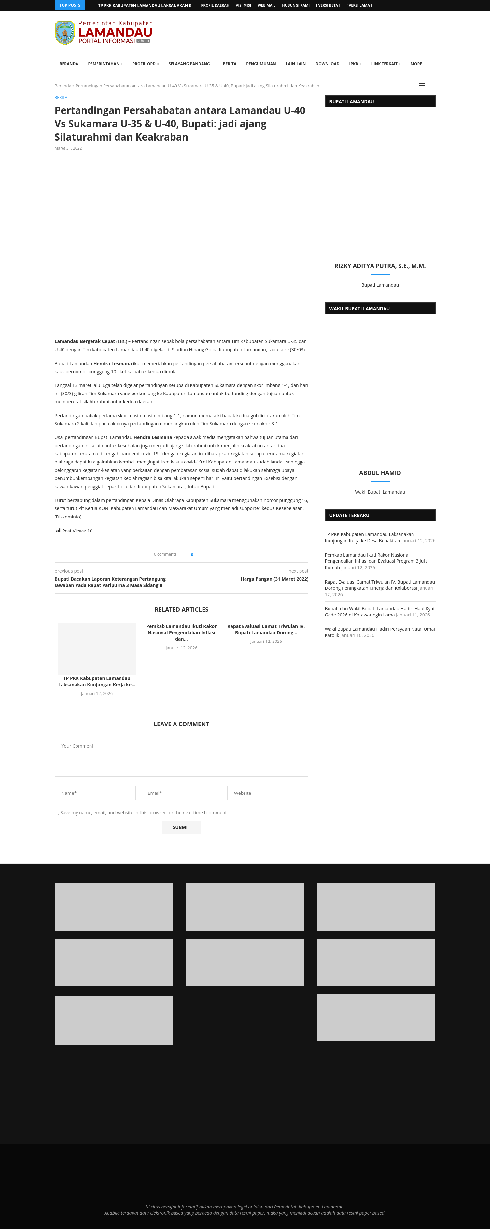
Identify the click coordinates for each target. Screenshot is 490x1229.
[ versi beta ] (328, 5)
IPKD (353, 63)
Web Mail (266, 5)
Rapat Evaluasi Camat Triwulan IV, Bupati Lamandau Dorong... (266, 629)
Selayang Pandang (189, 63)
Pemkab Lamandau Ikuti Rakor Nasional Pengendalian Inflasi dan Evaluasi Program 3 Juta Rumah (376, 560)
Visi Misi (243, 5)
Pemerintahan (103, 63)
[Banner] (376, 1017)
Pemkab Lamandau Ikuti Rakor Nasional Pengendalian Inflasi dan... (181, 632)
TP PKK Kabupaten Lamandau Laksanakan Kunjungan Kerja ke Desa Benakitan (369, 537)
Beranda (69, 63)
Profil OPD (144, 63)
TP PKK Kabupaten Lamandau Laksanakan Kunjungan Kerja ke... (166, 5)
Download (327, 63)
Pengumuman (261, 63)
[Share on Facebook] (199, 554)
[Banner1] (114, 906)
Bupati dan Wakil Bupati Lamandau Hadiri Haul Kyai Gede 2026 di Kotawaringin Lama (379, 611)
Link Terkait (384, 63)
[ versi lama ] (359, 5)
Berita (229, 63)
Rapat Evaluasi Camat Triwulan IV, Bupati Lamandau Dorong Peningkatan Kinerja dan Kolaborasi (380, 584)
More (416, 63)
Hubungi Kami (296, 5)
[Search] (432, 83)
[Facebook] (409, 5)
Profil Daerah (215, 5)
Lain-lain (296, 63)
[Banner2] (114, 961)
